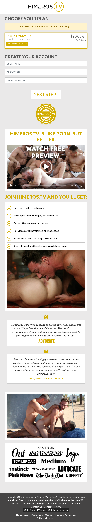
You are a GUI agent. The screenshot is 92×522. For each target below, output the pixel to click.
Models (48, 514)
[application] (46, 167)
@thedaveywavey (58, 510)
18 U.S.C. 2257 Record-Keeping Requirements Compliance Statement (46, 503)
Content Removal (52, 506)
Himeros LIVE (60, 514)
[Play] (11, 185)
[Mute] (75, 185)
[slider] (43, 185)
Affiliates (41, 518)
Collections (37, 514)
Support (51, 518)
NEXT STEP (46, 94)
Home (19, 514)
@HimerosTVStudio (35, 510)
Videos (27, 514)
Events (72, 514)
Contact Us (36, 506)
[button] (46, 167)
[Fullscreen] (80, 185)
